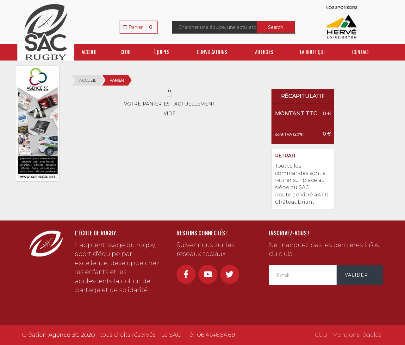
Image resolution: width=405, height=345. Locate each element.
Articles (264, 52)
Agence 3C (63, 334)
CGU (321, 334)
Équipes (161, 52)
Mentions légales (356, 334)
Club (125, 52)
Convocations (212, 52)
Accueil (89, 52)
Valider (356, 275)
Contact (361, 52)
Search (275, 27)
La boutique (312, 52)
